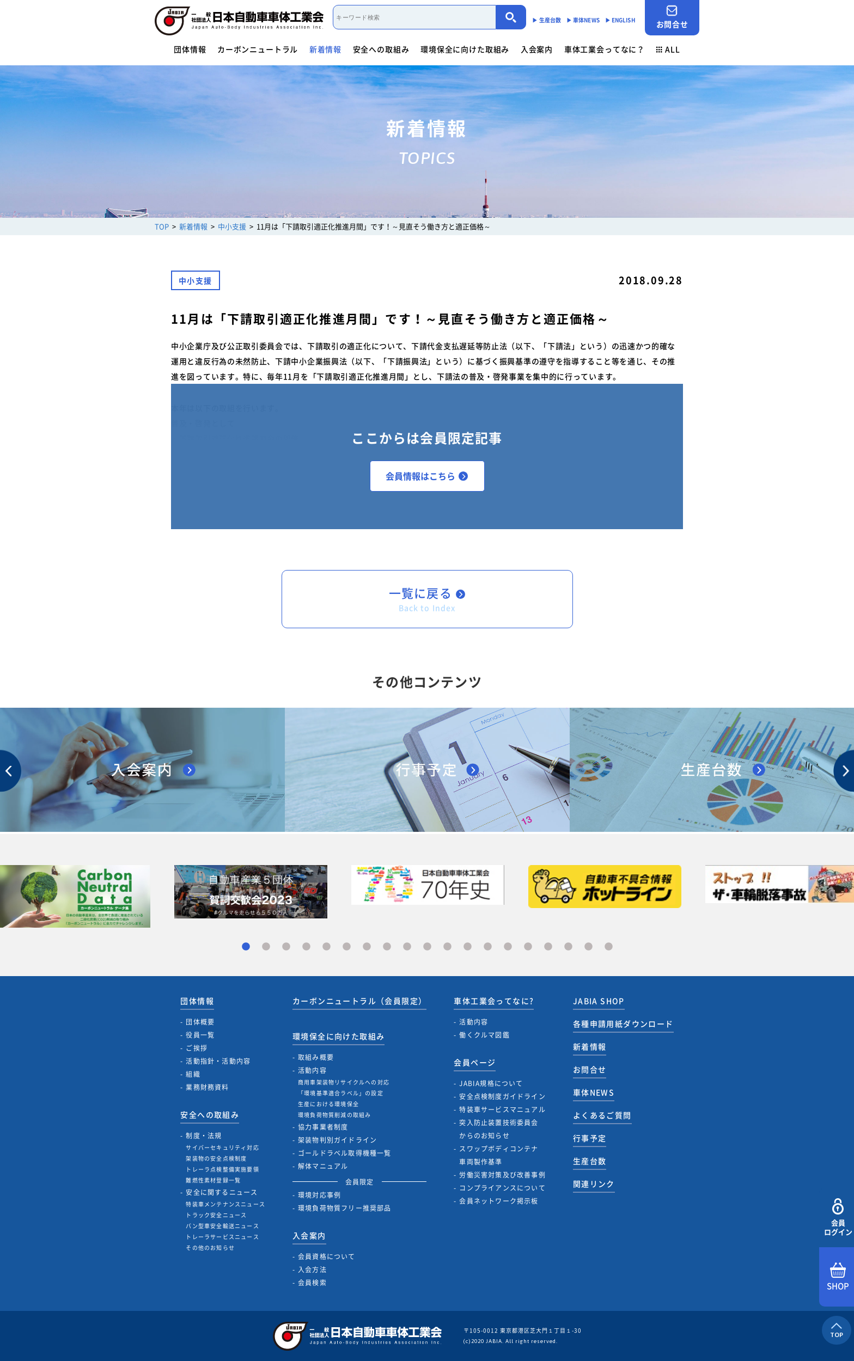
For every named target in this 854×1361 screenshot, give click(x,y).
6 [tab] (346, 947)
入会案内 (537, 49)
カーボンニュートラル (257, 49)
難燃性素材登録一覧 (213, 1180)
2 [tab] (266, 947)
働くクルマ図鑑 (484, 1035)
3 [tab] (286, 947)
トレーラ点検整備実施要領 (222, 1169)
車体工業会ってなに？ (604, 49)
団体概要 (200, 1022)
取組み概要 (316, 1057)
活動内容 (312, 1070)
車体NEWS (593, 1092)
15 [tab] (528, 947)
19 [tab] (608, 947)
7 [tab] (366, 947)
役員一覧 (200, 1035)
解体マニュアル (323, 1166)
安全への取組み (381, 49)
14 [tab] (508, 947)
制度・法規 (204, 1136)
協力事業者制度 (323, 1127)
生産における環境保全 (328, 1104)
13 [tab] (487, 947)
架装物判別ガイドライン (337, 1140)
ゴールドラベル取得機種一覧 (345, 1153)
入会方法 (312, 1269)
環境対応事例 (319, 1195)
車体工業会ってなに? (494, 1000)
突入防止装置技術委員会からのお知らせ (498, 1129)
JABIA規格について (491, 1083)
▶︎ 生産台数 (546, 20)
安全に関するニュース (222, 1192)
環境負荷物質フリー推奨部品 (345, 1208)
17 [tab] (568, 947)
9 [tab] (407, 947)
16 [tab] (548, 947)
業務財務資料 (207, 1087)
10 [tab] (427, 947)
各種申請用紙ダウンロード (623, 1023)
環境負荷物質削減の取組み (334, 1115)
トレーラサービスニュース (222, 1237)
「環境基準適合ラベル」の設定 (340, 1093)
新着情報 (325, 49)
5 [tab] (326, 947)
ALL (668, 49)
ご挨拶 (197, 1048)
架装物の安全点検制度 (216, 1158)
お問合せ (672, 17)
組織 (193, 1074)
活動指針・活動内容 (218, 1061)
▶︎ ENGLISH (620, 20)
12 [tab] (467, 947)
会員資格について (327, 1256)
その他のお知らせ (210, 1247)
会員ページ (475, 1062)
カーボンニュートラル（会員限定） (359, 1000)
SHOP (838, 1277)
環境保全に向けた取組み (464, 49)
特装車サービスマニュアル (502, 1109)
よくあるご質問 (602, 1114)
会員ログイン (838, 1217)
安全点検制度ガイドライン (502, 1096)
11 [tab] (447, 947)
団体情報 (190, 49)
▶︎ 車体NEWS (583, 20)
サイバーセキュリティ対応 (222, 1147)
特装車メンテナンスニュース (225, 1204)
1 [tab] (246, 947)
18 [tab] (588, 947)
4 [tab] (306, 947)
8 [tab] (387, 947)
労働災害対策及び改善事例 (502, 1175)
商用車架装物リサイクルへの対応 (343, 1082)
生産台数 (590, 1160)
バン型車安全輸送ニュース (222, 1226)
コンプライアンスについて (502, 1188)
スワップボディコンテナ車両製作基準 (498, 1155)
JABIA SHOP (599, 1000)
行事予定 (590, 1137)
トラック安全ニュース (216, 1215)
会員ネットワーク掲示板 (498, 1201)
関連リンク (594, 1183)
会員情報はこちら (427, 475)
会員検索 (312, 1283)
